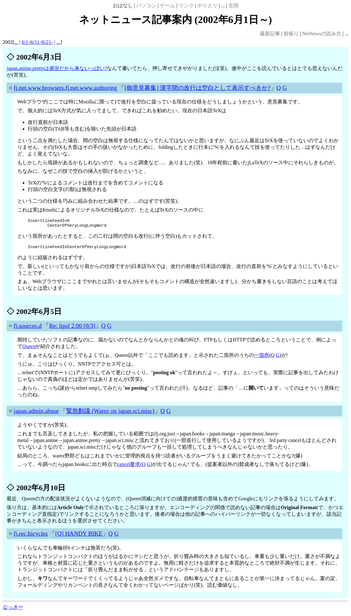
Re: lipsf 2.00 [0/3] (72, 328)
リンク (186, 5)
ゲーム (167, 5)
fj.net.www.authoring (91, 87)
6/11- (36, 42)
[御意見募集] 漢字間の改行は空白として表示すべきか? (198, 87)
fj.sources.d (28, 328)
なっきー (13, 610)
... (16, 42)
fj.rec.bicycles (31, 536)
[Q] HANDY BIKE (78, 536)
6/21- (47, 42)
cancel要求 (128, 467)
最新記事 (270, 33)
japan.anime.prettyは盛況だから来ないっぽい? (57, 68)
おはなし (123, 5)
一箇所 (261, 358)
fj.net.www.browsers (39, 87)
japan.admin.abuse (36, 413)
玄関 (233, 5)
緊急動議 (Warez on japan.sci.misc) (110, 413)
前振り (291, 33)
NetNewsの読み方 (321, 33)
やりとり (207, 5)
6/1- (26, 42)
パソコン (146, 5)
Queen (29, 349)
